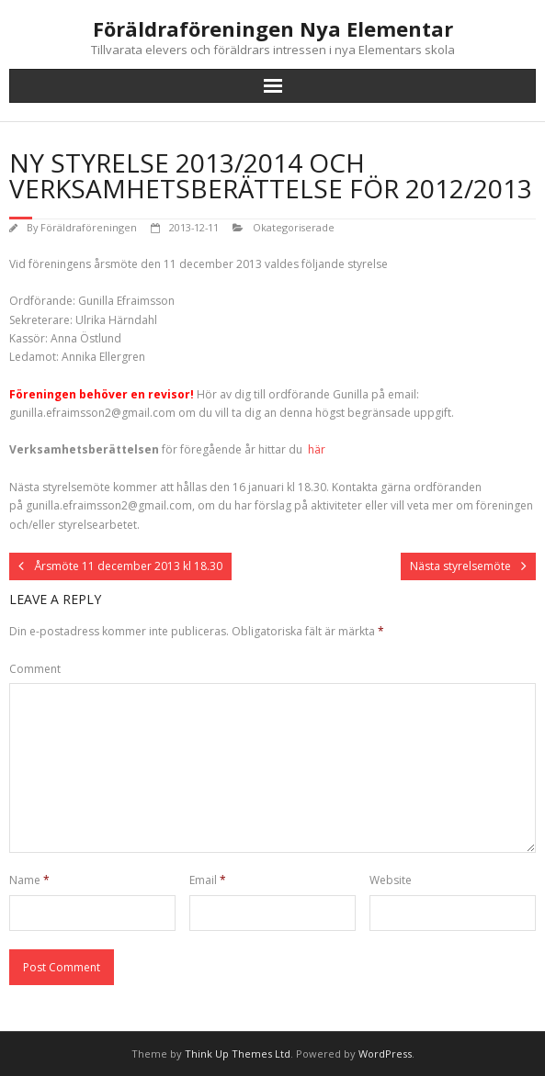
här (315, 449)
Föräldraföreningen (88, 227)
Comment (35, 669)
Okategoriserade (294, 227)
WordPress (385, 1053)
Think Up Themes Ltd (237, 1053)
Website (390, 880)
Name (29, 880)
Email (207, 880)
